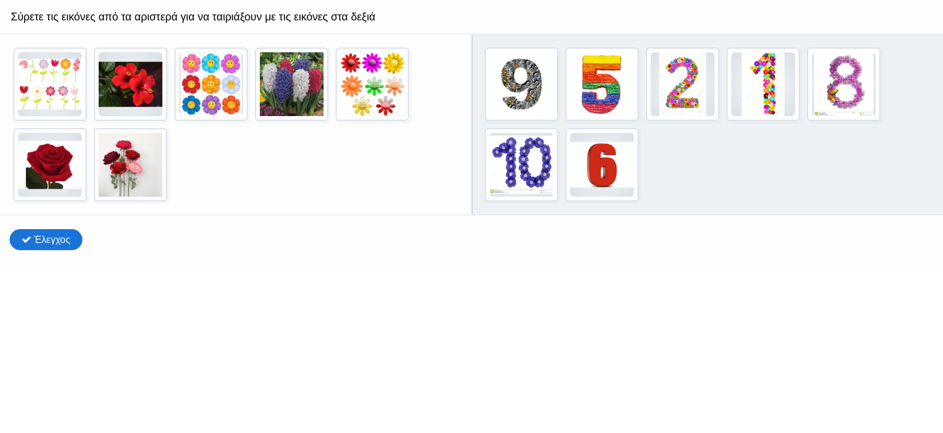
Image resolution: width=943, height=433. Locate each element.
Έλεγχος (46, 240)
